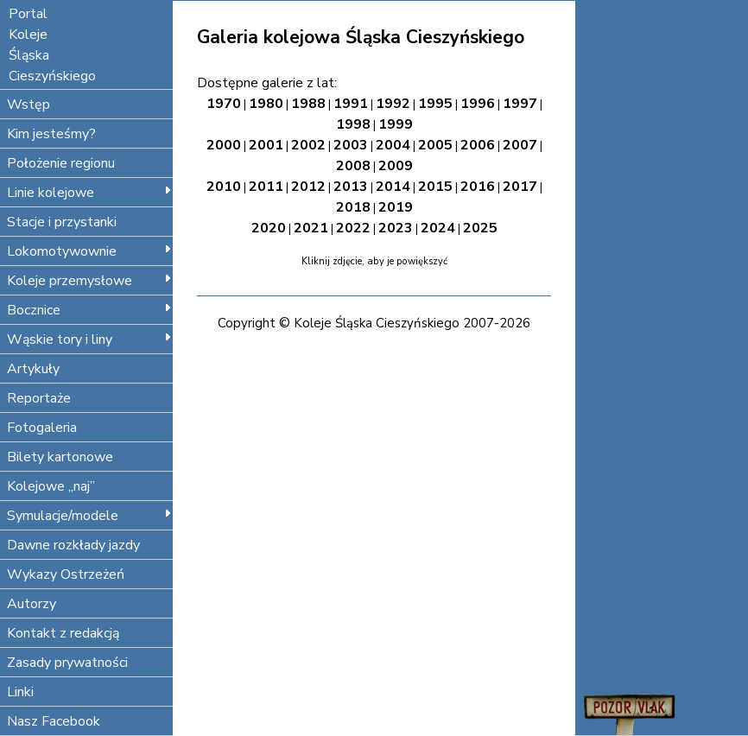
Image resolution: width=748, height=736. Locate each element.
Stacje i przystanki (62, 222)
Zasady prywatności (67, 662)
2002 (308, 145)
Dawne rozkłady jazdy (73, 545)
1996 (477, 103)
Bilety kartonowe (60, 456)
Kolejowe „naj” (51, 486)
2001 (266, 145)
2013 (350, 186)
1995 (435, 103)
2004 (393, 145)
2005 (435, 145)
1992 (393, 103)
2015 (435, 186)
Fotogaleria (42, 427)
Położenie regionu (61, 163)
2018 (353, 207)
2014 (393, 186)
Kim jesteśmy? (51, 133)
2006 (477, 145)
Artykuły (33, 368)
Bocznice (89, 310)
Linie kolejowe (89, 192)
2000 (223, 145)
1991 (350, 103)
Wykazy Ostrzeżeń (65, 574)
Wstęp (28, 104)
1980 (266, 103)
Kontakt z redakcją (63, 633)
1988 (308, 103)
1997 (520, 103)
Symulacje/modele (89, 515)
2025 (480, 228)
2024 (438, 228)
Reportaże (39, 398)
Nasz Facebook (53, 721)
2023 (395, 228)
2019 (395, 207)
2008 (353, 165)
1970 (223, 103)
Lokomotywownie (89, 251)
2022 (353, 228)
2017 (520, 186)
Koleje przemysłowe (89, 280)
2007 (520, 145)
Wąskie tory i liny (89, 339)
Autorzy (31, 603)
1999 (395, 124)
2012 (308, 186)
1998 (353, 124)
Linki (20, 691)
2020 (268, 228)
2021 (311, 228)
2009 (395, 165)
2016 (477, 186)
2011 (266, 186)
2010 (223, 186)
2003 (350, 145)
